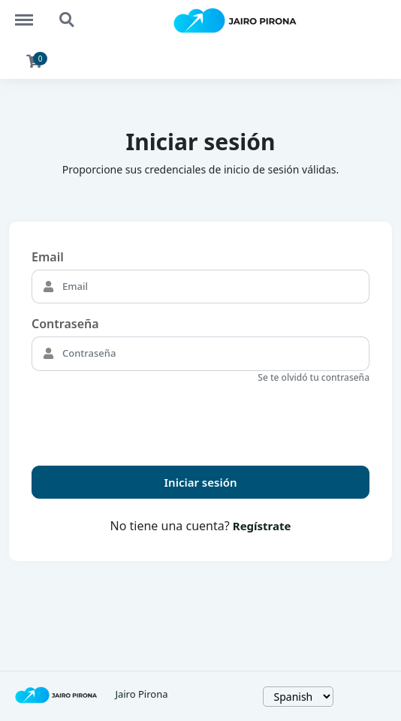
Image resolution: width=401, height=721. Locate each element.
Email (48, 257)
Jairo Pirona (141, 694)
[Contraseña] (214, 353)
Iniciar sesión (200, 482)
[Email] (214, 287)
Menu (31, 13)
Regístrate (262, 525)
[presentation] (146, 418)
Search (67, 20)
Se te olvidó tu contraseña (313, 377)
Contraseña (65, 323)
